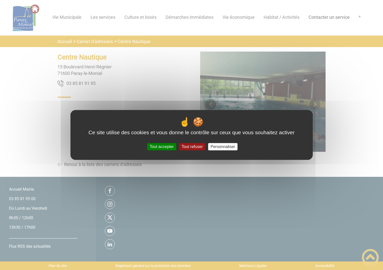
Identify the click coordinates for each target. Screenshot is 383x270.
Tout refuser (192, 147)
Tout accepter (162, 147)
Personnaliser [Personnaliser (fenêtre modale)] (223, 147)
